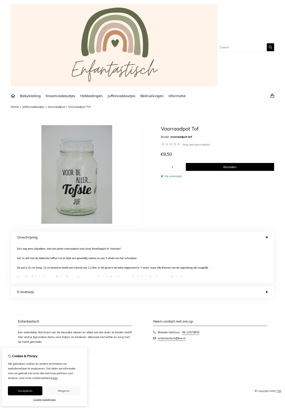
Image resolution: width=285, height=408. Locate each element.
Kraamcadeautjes (60, 96)
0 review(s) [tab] (142, 251)
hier (55, 378)
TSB (278, 350)
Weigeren (64, 390)
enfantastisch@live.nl (171, 298)
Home (15, 107)
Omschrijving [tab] (142, 237)
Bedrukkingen (151, 96)
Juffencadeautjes (121, 96)
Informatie (177, 96)
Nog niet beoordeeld (196, 144)
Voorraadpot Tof (79, 107)
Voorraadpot (56, 107)
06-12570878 (190, 292)
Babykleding (30, 96)
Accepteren (25, 390)
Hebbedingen (91, 96)
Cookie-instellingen (44, 399)
